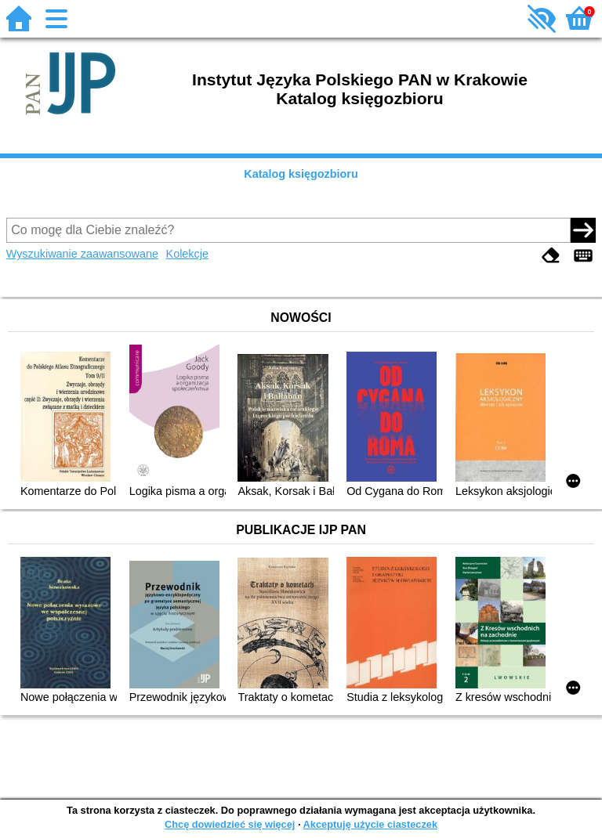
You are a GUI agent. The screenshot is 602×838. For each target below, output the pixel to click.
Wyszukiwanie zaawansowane (82, 253)
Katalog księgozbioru (301, 174)
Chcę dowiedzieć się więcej (230, 824)
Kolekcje (187, 253)
